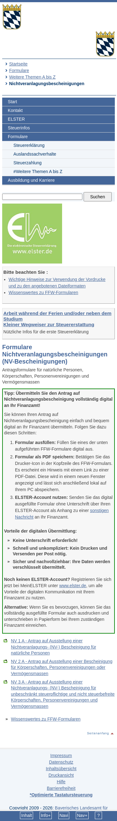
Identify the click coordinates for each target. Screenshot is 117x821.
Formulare (19, 70)
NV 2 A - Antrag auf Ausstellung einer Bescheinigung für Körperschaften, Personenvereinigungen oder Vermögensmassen (61, 667)
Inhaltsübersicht (61, 768)
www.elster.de (72, 585)
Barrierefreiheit (61, 788)
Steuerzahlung (27, 162)
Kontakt (15, 110)
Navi (63, 815)
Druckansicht (61, 775)
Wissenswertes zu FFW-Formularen (43, 292)
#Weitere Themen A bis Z (37, 171)
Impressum (61, 755)
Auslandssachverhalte (34, 154)
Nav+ (82, 815)
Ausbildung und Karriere (31, 180)
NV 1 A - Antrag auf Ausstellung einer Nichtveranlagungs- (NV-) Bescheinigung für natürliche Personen (53, 646)
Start (12, 101)
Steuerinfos (19, 127)
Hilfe (61, 781)
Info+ (46, 815)
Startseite (18, 63)
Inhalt (26, 815)
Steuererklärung (29, 145)
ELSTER (16, 119)
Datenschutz (61, 762)
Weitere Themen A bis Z (32, 77)
